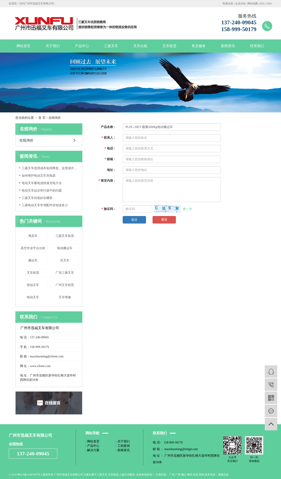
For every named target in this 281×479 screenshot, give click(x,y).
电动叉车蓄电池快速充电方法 (42, 183)
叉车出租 (140, 46)
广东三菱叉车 (65, 272)
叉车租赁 (169, 46)
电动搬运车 (64, 248)
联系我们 (257, 46)
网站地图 (252, 3)
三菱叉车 (111, 46)
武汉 (195, 474)
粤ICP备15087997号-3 (29, 474)
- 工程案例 (123, 445)
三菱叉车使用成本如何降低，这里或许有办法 (50, 168)
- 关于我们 (123, 441)
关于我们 (53, 46)
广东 (172, 474)
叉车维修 (65, 297)
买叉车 (64, 260)
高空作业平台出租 (33, 248)
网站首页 (23, 46)
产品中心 (82, 46)
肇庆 (189, 474)
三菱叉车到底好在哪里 (37, 198)
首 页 (41, 117)
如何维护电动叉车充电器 (39, 175)
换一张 (187, 209)
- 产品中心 (92, 445)
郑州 (201, 474)
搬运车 (33, 260)
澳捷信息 (223, 474)
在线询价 (26, 140)
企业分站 (240, 3)
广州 (177, 474)
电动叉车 (33, 297)
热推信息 (228, 3)
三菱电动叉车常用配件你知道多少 (45, 205)
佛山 (183, 474)
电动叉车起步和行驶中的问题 (42, 190)
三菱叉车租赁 (65, 236)
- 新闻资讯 (123, 450)
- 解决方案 (92, 450)
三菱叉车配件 (127, 474)
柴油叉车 (33, 285)
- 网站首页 (92, 441)
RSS (262, 3)
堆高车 (33, 236)
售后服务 (199, 46)
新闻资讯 (228, 46)
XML (269, 3)
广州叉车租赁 (65, 285)
